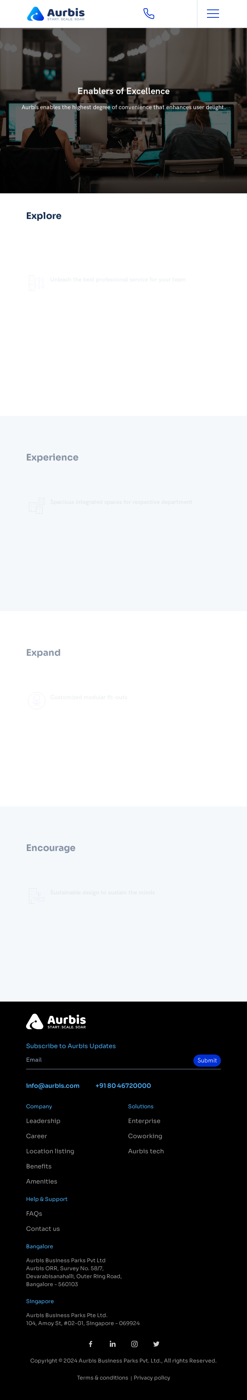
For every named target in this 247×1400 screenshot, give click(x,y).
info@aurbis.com (53, 1086)
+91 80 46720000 (123, 1086)
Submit (207, 1060)
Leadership (43, 1121)
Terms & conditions (102, 1377)
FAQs (34, 1214)
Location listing (50, 1151)
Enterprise (144, 1121)
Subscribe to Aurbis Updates (71, 1046)
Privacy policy (152, 1377)
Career (36, 1136)
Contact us (43, 1229)
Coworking (145, 1136)
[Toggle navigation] (213, 14)
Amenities (41, 1181)
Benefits (39, 1166)
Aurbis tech (146, 1151)
